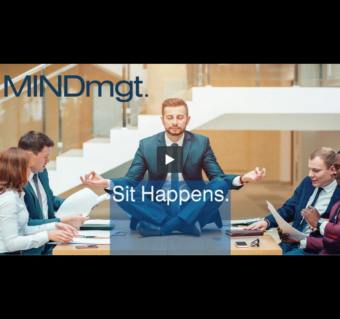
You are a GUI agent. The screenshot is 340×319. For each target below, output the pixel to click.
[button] (170, 159)
